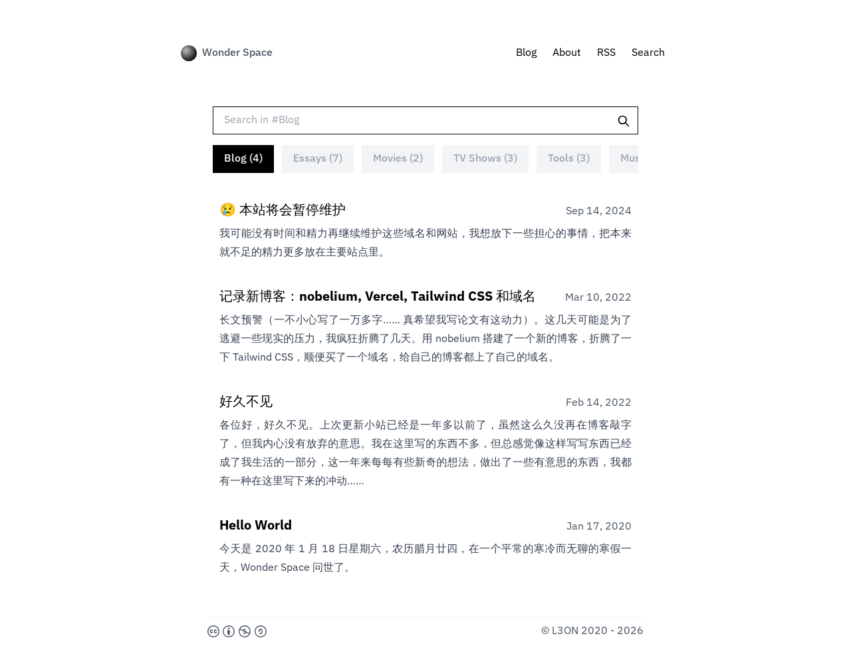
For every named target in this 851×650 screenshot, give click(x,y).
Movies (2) (398, 159)
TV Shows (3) (485, 159)
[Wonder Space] (189, 53)
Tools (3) (569, 159)
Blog (526, 53)
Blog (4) (243, 159)
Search (648, 53)
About (566, 53)
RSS (606, 53)
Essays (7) (317, 159)
